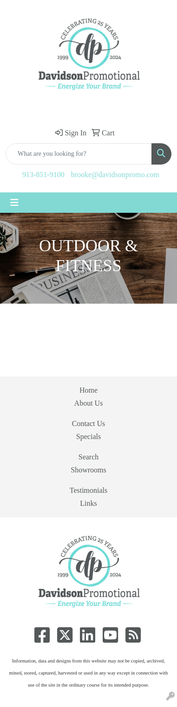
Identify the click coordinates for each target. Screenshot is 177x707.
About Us (88, 403)
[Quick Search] (79, 154)
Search (89, 457)
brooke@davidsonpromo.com (115, 174)
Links (88, 503)
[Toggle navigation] (14, 202)
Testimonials (89, 490)
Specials (88, 436)
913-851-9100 (43, 174)
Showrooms (88, 470)
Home (88, 390)
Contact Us (88, 423)
